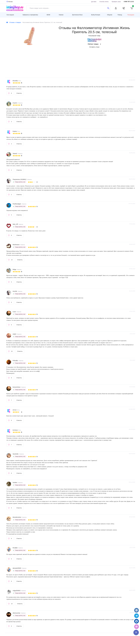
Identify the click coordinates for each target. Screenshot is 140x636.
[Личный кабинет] (116, 8)
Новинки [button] (61, 14)
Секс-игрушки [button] (10, 14)
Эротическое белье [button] (77, 14)
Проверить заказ (116, 1)
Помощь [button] (120, 14)
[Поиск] (108, 8)
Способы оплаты (104, 1)
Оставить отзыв (94, 47)
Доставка (93, 1)
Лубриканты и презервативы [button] (30, 14)
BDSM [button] (48, 14)
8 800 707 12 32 (129, 1)
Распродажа (130, 14)
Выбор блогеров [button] (95, 14)
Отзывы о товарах (15, 22)
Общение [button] (109, 14)
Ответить (19, 93)
